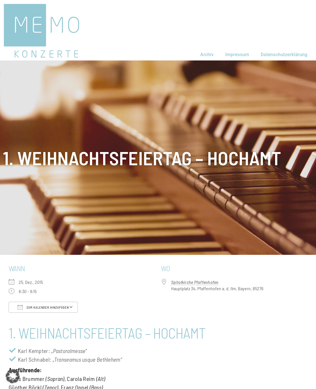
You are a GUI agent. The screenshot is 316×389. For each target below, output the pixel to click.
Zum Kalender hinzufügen (43, 307)
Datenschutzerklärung (284, 54)
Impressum (237, 54)
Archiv (207, 54)
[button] (12, 376)
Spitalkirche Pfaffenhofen (195, 282)
